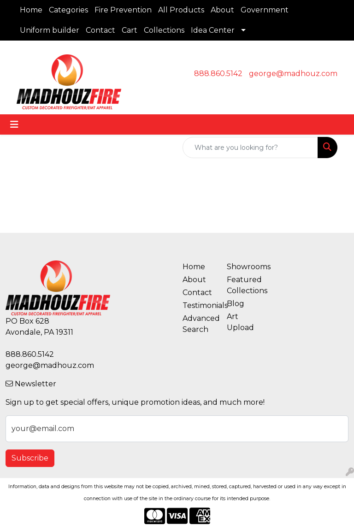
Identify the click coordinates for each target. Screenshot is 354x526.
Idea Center (213, 30)
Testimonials (199, 305)
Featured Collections (243, 285)
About (222, 10)
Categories (68, 10)
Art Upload (240, 322)
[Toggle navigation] (14, 124)
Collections (164, 30)
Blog (235, 303)
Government (265, 10)
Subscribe (30, 458)
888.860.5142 (218, 73)
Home (31, 10)
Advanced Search (199, 324)
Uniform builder (49, 30)
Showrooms (243, 266)
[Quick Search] (250, 147)
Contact (100, 30)
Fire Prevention (123, 10)
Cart (129, 30)
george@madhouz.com (293, 73)
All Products (181, 10)
